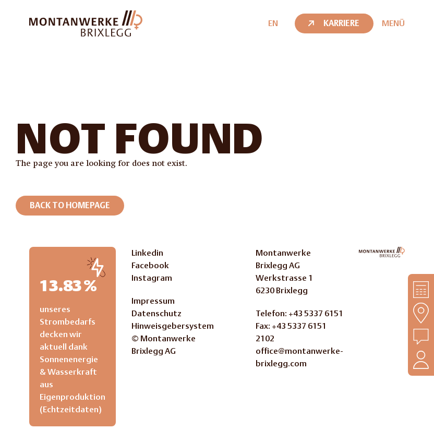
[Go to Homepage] (382, 252)
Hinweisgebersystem (172, 326)
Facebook (150, 265)
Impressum (153, 301)
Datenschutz (156, 313)
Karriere (332, 23)
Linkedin (147, 253)
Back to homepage (70, 205)
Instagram (151, 278)
